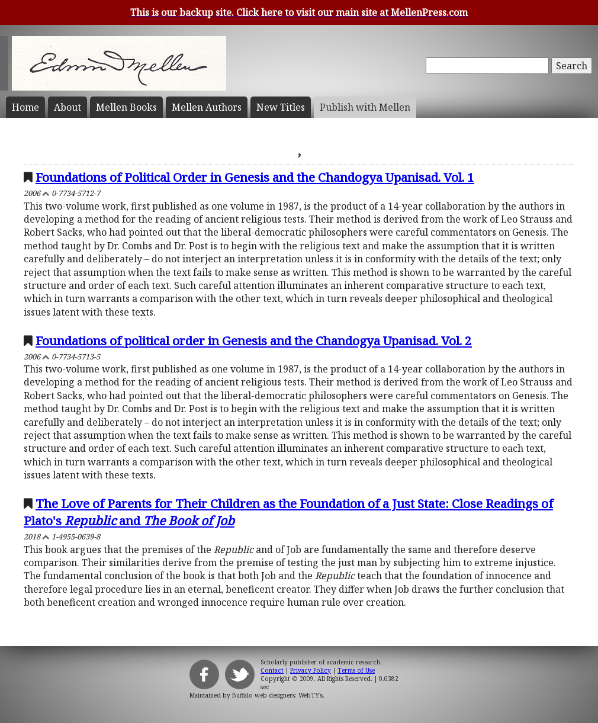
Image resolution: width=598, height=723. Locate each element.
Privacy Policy (310, 670)
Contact (272, 670)
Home (25, 107)
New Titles (280, 107)
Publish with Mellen (365, 107)
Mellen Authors (207, 107)
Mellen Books (126, 107)
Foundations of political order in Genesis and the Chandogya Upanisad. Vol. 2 (254, 340)
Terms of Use (356, 670)
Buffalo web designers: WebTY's (277, 695)
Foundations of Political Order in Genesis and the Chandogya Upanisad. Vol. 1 (255, 177)
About (67, 107)
